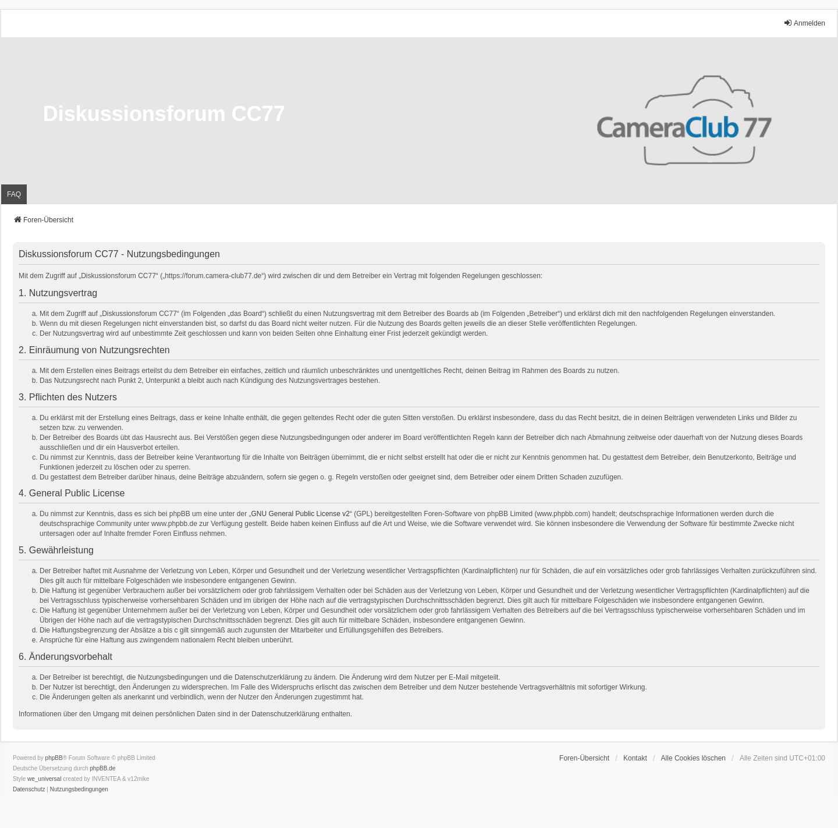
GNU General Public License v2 (300, 514)
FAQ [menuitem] (14, 194)
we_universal (44, 779)
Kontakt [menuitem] (635, 758)
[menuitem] (29, 789)
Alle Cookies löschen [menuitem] (693, 758)
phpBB (54, 758)
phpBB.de (102, 768)
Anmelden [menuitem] (804, 23)
